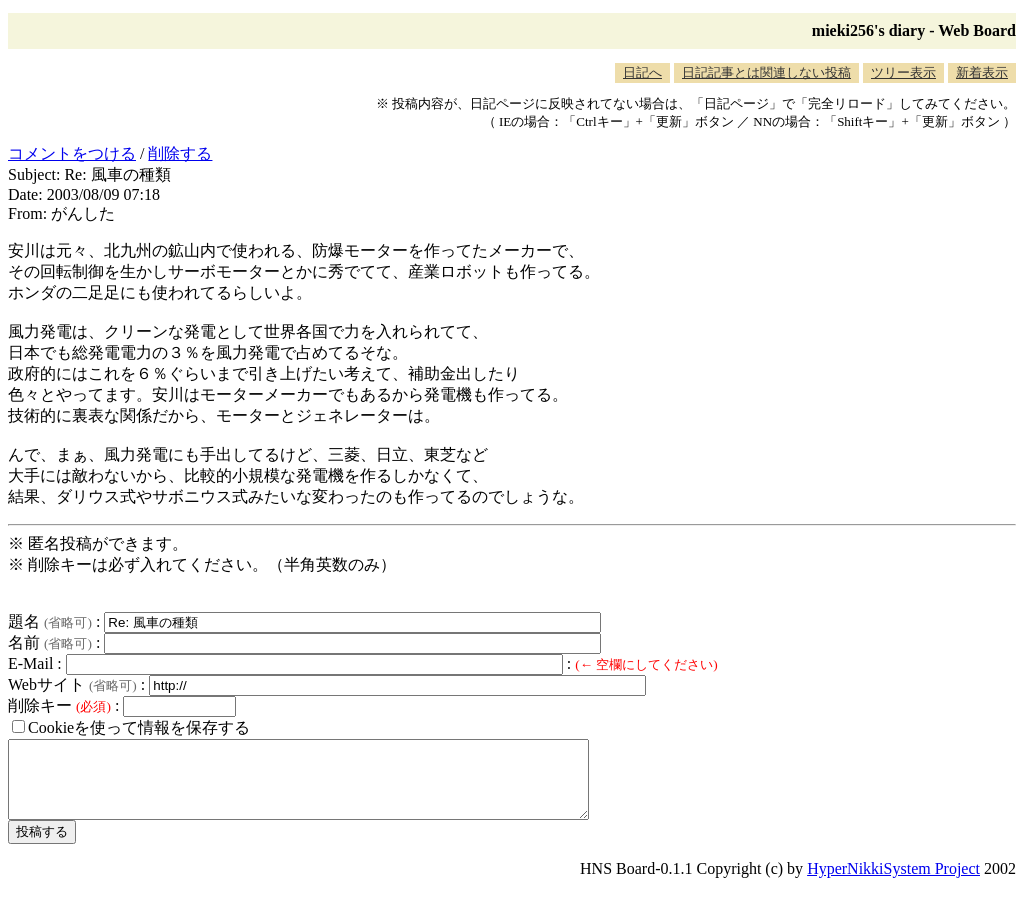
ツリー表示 (903, 72)
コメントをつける (72, 153)
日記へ (642, 72)
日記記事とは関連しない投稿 (766, 72)
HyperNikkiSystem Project (893, 883)
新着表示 (982, 72)
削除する (180, 153)
